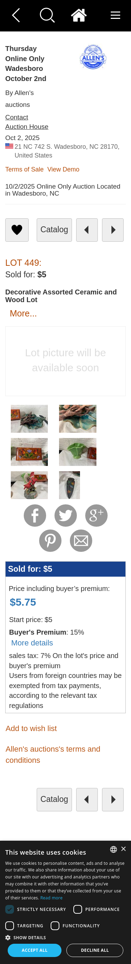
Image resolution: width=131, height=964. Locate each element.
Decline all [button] (95, 950)
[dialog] (65, 902)
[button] (65, 937)
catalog (54, 229)
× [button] (123, 849)
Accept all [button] (35, 950)
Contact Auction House (27, 122)
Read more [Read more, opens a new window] (51, 898)
